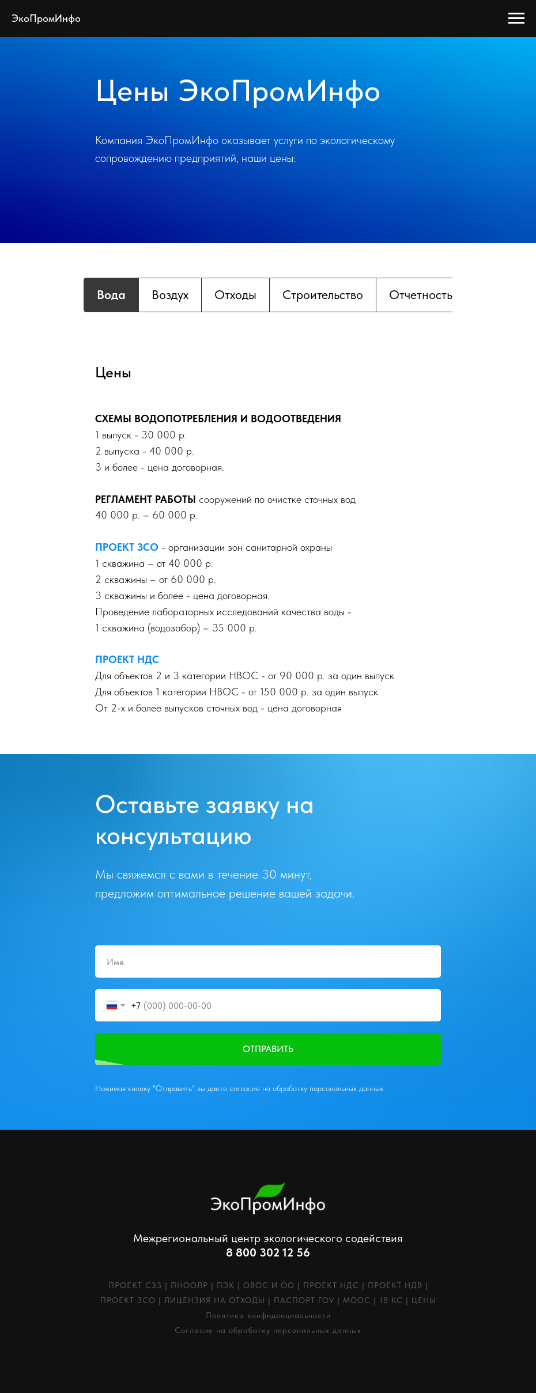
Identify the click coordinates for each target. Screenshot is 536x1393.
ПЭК (226, 1285)
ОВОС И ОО (269, 1285)
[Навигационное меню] (516, 18)
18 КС (391, 1300)
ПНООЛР (189, 1285)
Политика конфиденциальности (268, 1315)
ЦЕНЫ (424, 1300)
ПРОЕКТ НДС (331, 1285)
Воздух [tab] (170, 294)
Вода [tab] (111, 294)
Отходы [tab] (235, 294)
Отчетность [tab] (420, 294)
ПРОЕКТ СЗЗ (135, 1285)
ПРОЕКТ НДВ (395, 1285)
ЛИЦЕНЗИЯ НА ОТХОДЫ (214, 1300)
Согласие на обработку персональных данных (268, 1330)
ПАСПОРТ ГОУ (304, 1300)
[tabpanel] (268, 375)
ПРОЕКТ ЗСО (128, 1300)
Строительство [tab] (322, 294)
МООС (357, 1300)
